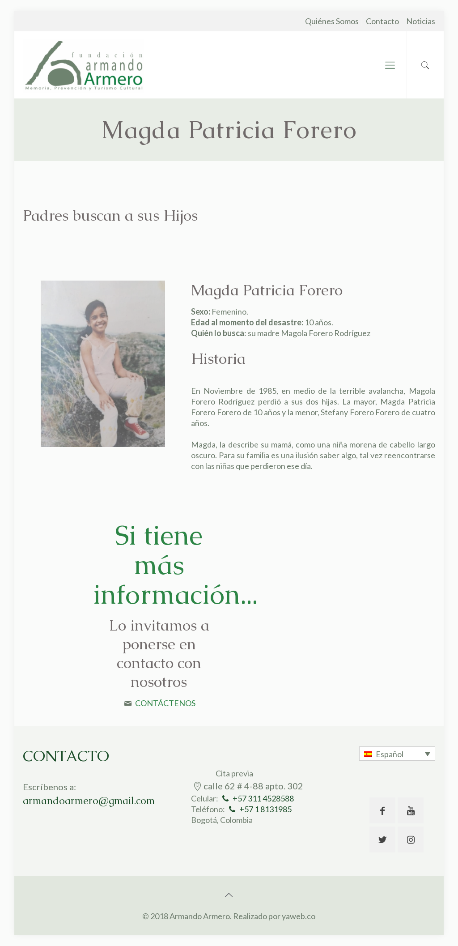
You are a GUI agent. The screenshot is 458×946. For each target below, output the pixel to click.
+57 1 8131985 (265, 809)
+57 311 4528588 (263, 798)
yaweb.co (298, 916)
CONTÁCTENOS (165, 703)
